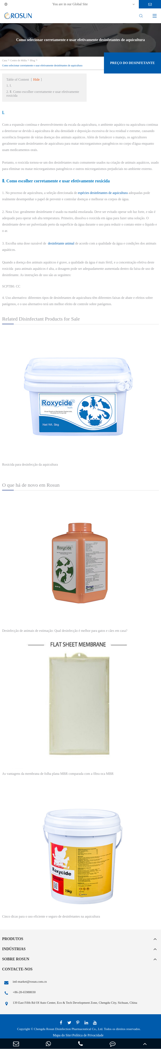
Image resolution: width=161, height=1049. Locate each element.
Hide (36, 79)
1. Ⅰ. (9, 85)
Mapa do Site (62, 1035)
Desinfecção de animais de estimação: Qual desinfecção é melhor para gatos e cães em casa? (64, 630)
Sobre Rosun (15, 959)
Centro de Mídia (18, 60)
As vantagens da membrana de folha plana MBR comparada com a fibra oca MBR (57, 773)
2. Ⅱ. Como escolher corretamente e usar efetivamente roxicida (42, 93)
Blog (32, 60)
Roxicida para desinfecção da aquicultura (30, 464)
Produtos (12, 939)
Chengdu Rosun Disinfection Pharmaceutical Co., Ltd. (68, 1029)
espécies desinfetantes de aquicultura (103, 193)
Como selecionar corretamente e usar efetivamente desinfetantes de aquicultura (42, 65)
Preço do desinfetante (132, 63)
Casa (4, 60)
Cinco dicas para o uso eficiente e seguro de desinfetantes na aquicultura (51, 916)
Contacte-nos (17, 969)
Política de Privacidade (88, 1035)
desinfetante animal (61, 243)
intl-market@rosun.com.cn (24, 982)
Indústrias (14, 949)
